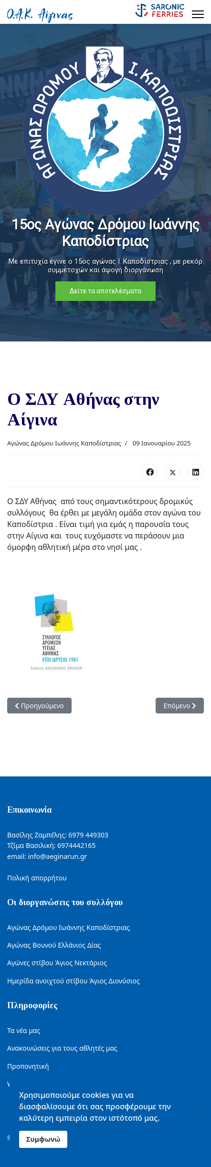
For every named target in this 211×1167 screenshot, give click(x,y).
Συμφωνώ (43, 1139)
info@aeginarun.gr (57, 856)
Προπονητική (28, 1066)
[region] (105, 182)
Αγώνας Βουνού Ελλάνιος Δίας (54, 945)
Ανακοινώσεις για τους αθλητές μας (62, 1048)
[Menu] (198, 14)
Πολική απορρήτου (37, 877)
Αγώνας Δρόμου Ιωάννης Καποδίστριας (64, 443)
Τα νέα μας (23, 1030)
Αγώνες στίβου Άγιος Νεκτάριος (57, 962)
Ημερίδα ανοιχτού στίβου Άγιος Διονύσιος (73, 980)
